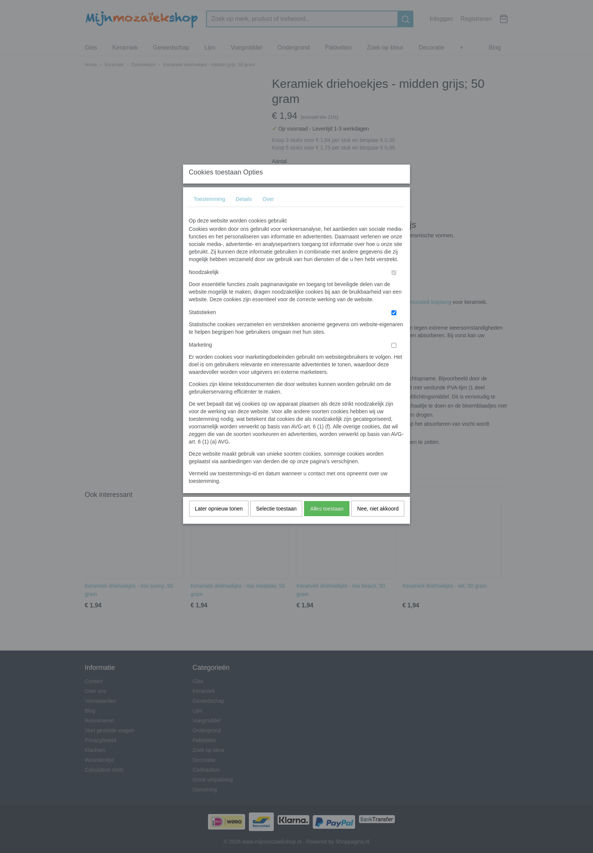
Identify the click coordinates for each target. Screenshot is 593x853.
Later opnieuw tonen (219, 523)
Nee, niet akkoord (378, 523)
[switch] (393, 287)
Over (268, 214)
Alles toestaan (326, 523)
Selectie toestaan (276, 523)
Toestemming (209, 214)
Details (244, 214)
